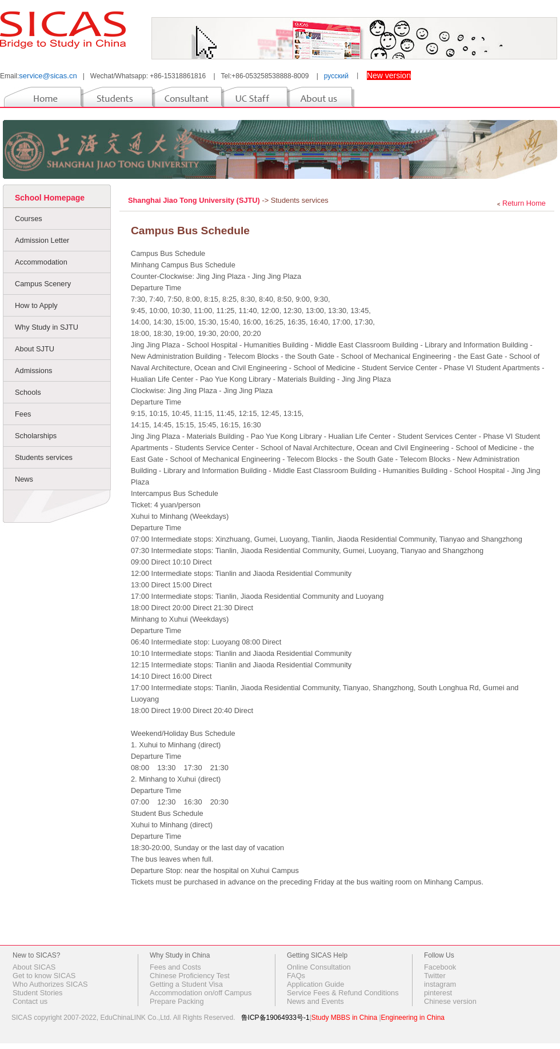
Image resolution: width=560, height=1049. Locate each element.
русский (336, 76)
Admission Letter (42, 240)
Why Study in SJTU (46, 327)
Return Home (524, 203)
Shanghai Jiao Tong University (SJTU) (195, 200)
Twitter (435, 975)
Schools (28, 392)
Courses (28, 218)
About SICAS (34, 967)
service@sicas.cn (48, 75)
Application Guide (315, 984)
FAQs (296, 975)
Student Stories (38, 992)
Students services (44, 457)
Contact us (30, 1001)
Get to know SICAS (44, 975)
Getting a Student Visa (186, 984)
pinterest (438, 992)
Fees (23, 414)
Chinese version (450, 1001)
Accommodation (41, 262)
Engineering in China (413, 1018)
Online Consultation (319, 967)
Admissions (33, 370)
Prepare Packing (177, 1001)
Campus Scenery (43, 283)
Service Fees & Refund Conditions (343, 992)
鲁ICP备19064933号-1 (275, 1018)
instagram (440, 984)
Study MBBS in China (344, 1018)
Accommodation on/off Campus (200, 992)
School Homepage (50, 197)
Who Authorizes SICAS (50, 984)
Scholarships (36, 435)
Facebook (440, 967)
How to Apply (36, 305)
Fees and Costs (175, 967)
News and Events (315, 1001)
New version (389, 75)
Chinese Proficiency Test (190, 975)
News (24, 479)
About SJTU (34, 349)
